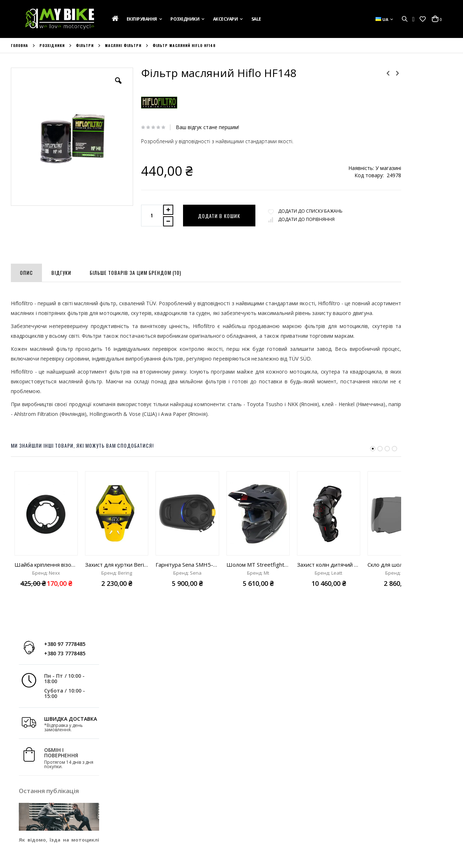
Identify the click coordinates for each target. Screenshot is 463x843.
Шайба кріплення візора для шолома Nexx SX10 (46, 584)
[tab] (26, 271)
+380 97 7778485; (262, 795)
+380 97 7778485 (417, 78)
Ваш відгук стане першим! (194, 127)
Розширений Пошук (147, 802)
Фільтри (85, 45)
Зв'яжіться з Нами (31, 783)
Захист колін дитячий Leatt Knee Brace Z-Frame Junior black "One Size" (328, 584)
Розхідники (52, 45)
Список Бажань (141, 783)
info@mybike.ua (369, 795)
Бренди (19, 802)
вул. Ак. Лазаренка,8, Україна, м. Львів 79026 (288, 778)
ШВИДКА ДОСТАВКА (423, 153)
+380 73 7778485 (417, 87)
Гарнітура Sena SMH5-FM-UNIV (187, 584)
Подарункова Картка (35, 763)
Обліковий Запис (143, 763)
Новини (20, 792)
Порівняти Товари (145, 792)
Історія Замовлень (145, 773)
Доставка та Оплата (34, 773)
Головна (19, 45)
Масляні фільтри (123, 45)
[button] (423, 19)
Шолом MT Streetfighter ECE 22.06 (258, 584)
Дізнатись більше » (430, 302)
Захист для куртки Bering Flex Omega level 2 (116, 584)
